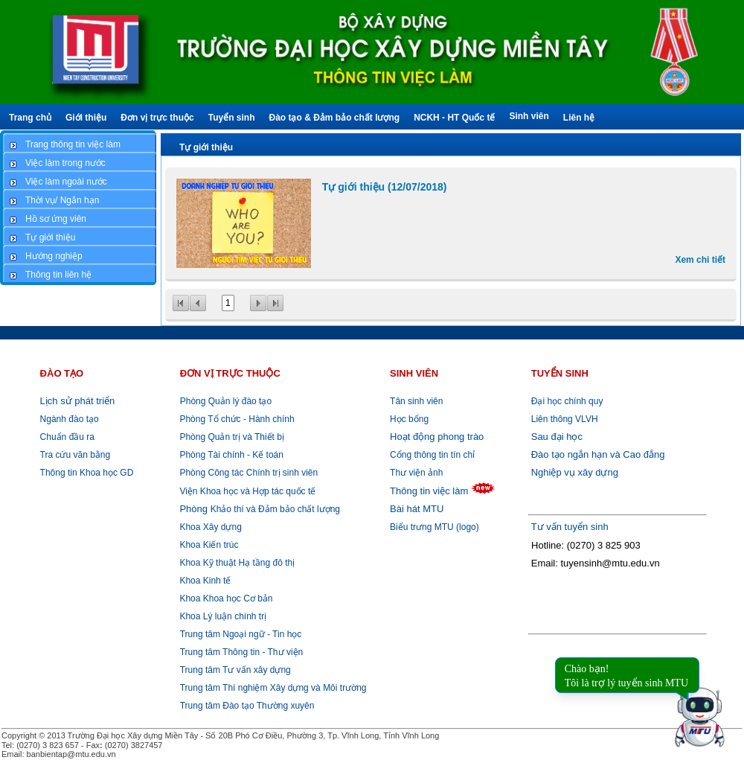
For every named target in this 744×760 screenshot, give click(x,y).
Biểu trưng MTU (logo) (434, 527)
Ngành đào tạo (69, 419)
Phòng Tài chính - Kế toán (230, 455)
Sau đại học (557, 436)
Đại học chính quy (567, 401)
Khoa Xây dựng (209, 527)
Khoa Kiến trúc (207, 545)
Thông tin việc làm (429, 490)
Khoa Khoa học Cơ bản (224, 598)
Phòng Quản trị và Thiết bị (230, 437)
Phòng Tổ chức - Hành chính (236, 419)
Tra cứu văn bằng (75, 455)
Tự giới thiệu (206, 147)
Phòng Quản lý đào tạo (226, 401)
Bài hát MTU (416, 508)
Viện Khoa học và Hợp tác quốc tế (246, 491)
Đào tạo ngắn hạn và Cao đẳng (598, 454)
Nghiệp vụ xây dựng (574, 472)
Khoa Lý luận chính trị (221, 616)
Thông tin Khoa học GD (87, 472)
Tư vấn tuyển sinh (570, 526)
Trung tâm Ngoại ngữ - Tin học (241, 634)
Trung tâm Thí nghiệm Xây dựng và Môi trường (273, 688)
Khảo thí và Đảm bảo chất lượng (258, 509)
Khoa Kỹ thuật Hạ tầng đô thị (236, 563)
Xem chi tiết (700, 260)
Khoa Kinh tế (204, 580)
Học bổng (409, 419)
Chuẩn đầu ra (67, 437)
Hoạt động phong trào (437, 436)
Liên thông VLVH (564, 419)
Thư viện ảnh (416, 472)
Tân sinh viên (416, 401)
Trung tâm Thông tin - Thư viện (242, 652)
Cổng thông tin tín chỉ (432, 455)
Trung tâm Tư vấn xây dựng (235, 670)
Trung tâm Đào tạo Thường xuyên (247, 705)
